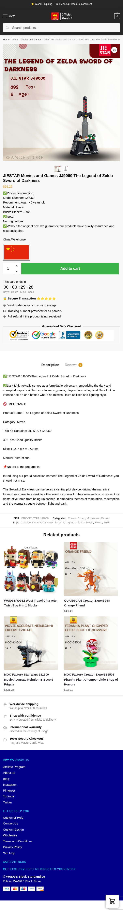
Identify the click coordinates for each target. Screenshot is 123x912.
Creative (26, 522)
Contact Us (10, 823)
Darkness (47, 522)
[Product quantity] (8, 268)
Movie (89, 522)
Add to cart (70, 268)
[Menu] (5, 16)
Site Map (9, 853)
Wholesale (10, 835)
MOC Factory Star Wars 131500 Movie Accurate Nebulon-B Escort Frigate (28, 679)
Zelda (107, 522)
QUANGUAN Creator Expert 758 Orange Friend (87, 603)
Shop (15, 39)
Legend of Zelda (75, 522)
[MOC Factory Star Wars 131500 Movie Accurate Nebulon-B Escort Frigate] (31, 643)
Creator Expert (76, 518)
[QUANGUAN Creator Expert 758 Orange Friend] (91, 569)
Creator (36, 522)
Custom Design (13, 829)
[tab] (50, 361)
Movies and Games (30, 39)
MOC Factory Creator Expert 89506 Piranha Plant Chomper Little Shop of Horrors (91, 679)
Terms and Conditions (17, 841)
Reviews (71, 365)
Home (6, 39)
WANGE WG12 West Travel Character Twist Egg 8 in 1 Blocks (31, 603)
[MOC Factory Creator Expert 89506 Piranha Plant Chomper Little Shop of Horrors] (91, 643)
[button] (112, 901)
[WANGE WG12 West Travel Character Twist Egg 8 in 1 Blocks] (31, 569)
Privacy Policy (12, 847)
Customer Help (13, 817)
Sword (98, 522)
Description (50, 365)
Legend (59, 522)
